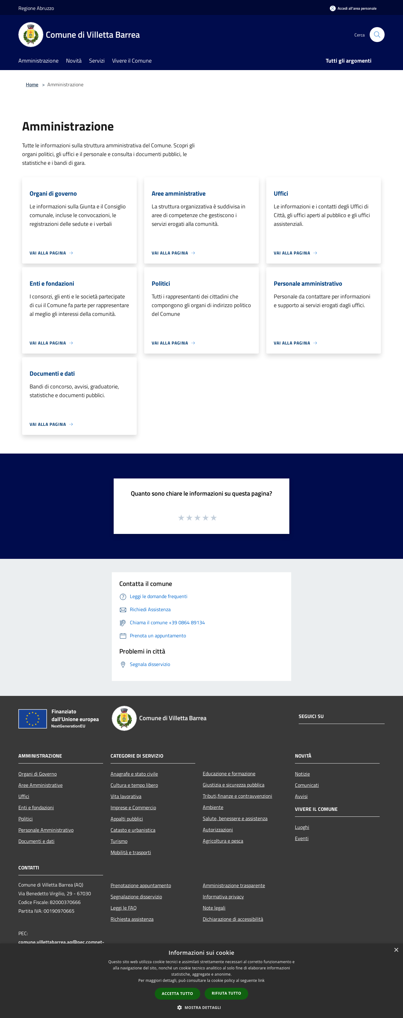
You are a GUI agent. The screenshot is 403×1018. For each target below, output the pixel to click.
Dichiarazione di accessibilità (233, 919)
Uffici (23, 796)
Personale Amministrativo (45, 830)
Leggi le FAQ (124, 907)
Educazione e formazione (229, 773)
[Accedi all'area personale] (353, 8)
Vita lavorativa (126, 796)
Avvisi (301, 796)
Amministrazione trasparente (234, 885)
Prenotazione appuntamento (141, 885)
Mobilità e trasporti (131, 852)
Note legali (214, 907)
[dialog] (201, 981)
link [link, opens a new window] (261, 980)
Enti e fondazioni (36, 807)
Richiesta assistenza (132, 919)
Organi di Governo (37, 774)
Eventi (302, 838)
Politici (25, 818)
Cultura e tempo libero (134, 785)
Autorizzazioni (218, 829)
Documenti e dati (36, 841)
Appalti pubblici (127, 818)
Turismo (119, 841)
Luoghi (302, 827)
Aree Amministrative (40, 785)
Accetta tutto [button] (177, 993)
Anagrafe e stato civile (134, 774)
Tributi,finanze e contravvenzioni (237, 796)
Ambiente (213, 807)
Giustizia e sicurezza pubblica (233, 784)
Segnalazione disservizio (136, 896)
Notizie (302, 774)
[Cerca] (377, 34)
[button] (201, 1007)
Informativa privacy (223, 896)
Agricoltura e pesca (223, 840)
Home (32, 84)
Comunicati (307, 785)
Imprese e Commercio (133, 807)
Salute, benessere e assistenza (235, 818)
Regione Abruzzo (36, 8)
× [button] (396, 950)
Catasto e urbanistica (133, 830)
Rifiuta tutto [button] (226, 993)
